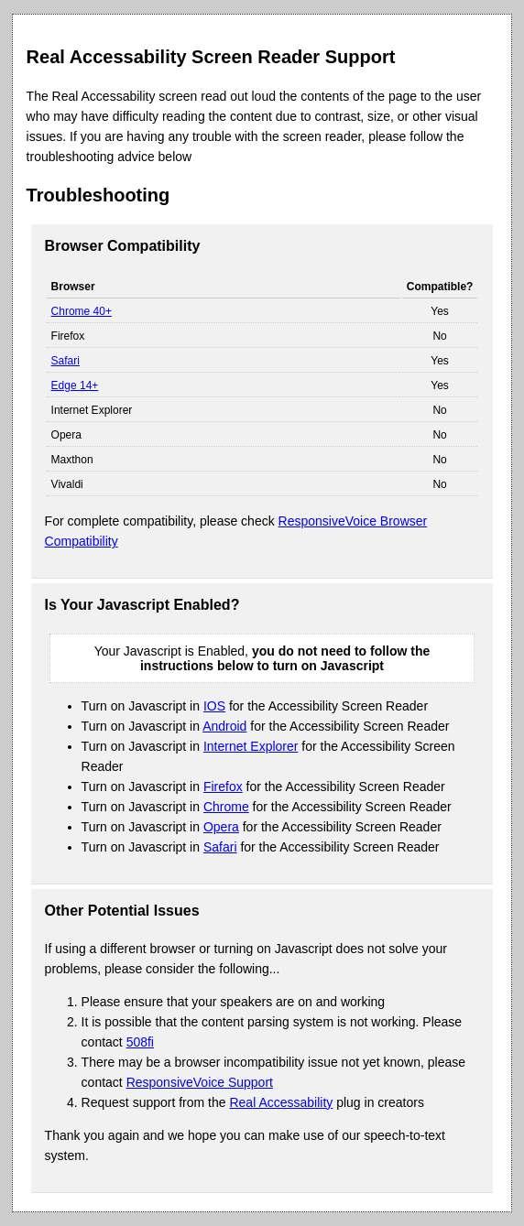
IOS (214, 706)
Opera (221, 826)
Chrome (226, 806)
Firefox (223, 786)
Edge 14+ (75, 385)
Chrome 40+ (81, 311)
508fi (140, 1042)
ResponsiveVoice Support (199, 1082)
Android (224, 726)
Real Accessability (281, 1102)
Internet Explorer (251, 746)
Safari (65, 360)
